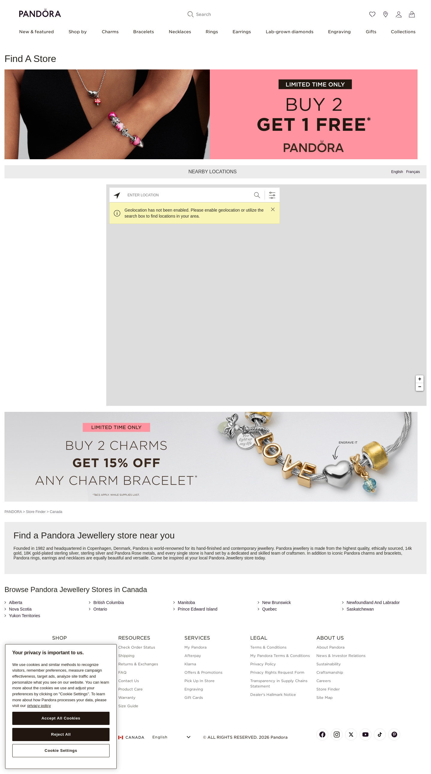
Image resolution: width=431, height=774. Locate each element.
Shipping (126, 655)
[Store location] (385, 14)
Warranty (127, 697)
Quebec (269, 609)
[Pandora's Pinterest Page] (394, 734)
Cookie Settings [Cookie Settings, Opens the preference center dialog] (61, 750)
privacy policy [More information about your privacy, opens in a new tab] (39, 705)
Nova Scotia (20, 609)
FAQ (122, 672)
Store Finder (35, 512)
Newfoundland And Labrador (373, 602)
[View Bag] (411, 14)
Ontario (100, 609)
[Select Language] (172, 736)
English (397, 172)
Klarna (190, 664)
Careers (323, 681)
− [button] (419, 387)
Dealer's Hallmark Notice (273, 694)
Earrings (242, 31)
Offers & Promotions (203, 672)
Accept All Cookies (60, 718)
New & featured (36, 31)
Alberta (15, 602)
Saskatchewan (360, 609)
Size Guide (128, 706)
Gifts (371, 31)
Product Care (130, 689)
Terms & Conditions (268, 647)
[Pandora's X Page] (351, 734)
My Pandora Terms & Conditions (280, 655)
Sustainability (328, 664)
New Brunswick (276, 602)
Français (413, 172)
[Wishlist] (372, 14)
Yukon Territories (24, 615)
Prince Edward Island (197, 609)
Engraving (339, 31)
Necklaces (180, 31)
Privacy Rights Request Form (277, 672)
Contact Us (128, 681)
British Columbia (108, 602)
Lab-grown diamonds (289, 31)
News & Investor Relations (340, 655)
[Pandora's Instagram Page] (337, 734)
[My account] (398, 14)
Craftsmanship (329, 672)
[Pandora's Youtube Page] (365, 734)
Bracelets (143, 31)
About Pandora (330, 647)
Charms (110, 31)
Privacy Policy (263, 664)
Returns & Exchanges (138, 664)
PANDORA (13, 512)
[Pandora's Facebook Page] (322, 734)
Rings (212, 31)
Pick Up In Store (199, 681)
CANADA (131, 737)
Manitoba (186, 602)
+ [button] (419, 379)
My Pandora (195, 647)
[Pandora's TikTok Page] (380, 734)
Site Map (324, 697)
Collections (403, 31)
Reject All (61, 734)
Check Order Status (136, 647)
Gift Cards (193, 697)
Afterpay (192, 655)
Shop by (78, 31)
